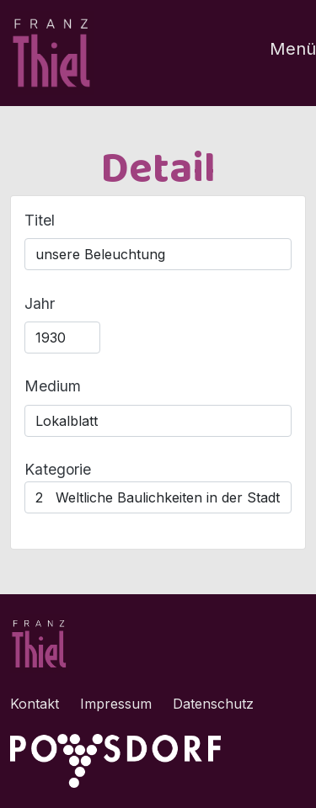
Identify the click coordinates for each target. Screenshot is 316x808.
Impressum (116, 703)
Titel (39, 220)
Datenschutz (213, 703)
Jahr (39, 303)
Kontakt (34, 703)
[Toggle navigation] (282, 53)
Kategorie (57, 469)
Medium (52, 386)
